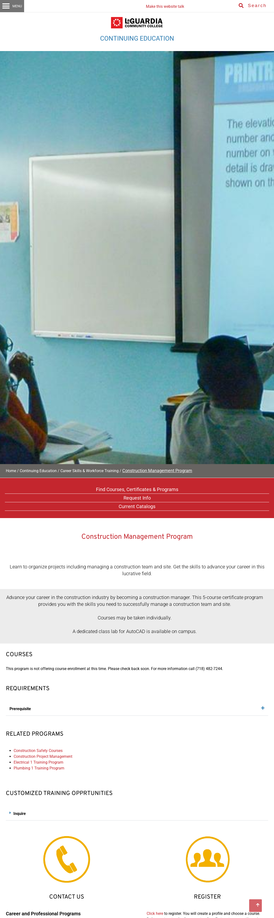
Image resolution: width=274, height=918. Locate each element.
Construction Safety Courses (38, 750)
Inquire (19, 813)
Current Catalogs (137, 506)
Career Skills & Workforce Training (89, 470)
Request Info (137, 498)
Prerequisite (20, 708)
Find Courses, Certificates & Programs (137, 489)
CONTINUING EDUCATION (137, 38)
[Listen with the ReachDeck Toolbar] (163, 4)
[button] (12, 6)
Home (11, 470)
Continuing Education (38, 470)
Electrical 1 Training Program (38, 762)
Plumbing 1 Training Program (39, 768)
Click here (155, 913)
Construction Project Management (43, 756)
